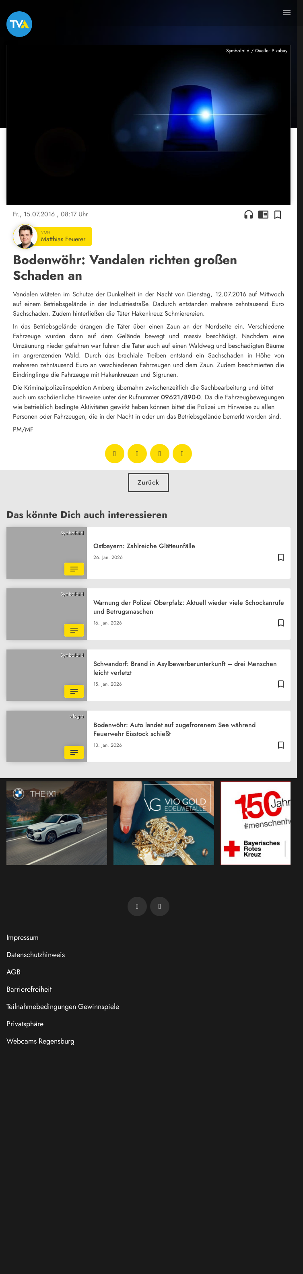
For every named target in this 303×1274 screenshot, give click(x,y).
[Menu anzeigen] (287, 13)
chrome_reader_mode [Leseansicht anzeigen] (263, 214)
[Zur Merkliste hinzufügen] (277, 214)
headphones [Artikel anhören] (248, 214)
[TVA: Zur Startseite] (19, 24)
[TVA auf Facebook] (137, 906)
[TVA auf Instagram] (159, 906)
